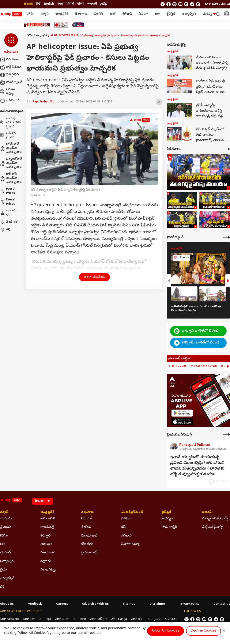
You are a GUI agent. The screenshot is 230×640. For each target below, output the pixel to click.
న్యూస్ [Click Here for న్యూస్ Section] (4, 512)
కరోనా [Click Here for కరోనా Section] (4, 536)
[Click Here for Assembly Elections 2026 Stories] (37, 25)
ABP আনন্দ (62, 619)
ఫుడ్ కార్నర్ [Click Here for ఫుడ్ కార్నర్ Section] (169, 527)
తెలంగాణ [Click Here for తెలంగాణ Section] (87, 512)
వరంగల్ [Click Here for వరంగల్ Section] (86, 518)
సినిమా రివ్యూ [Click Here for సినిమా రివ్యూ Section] (130, 544)
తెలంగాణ (81, 14)
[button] (11, 43)
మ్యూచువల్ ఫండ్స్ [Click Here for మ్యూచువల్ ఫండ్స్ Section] (215, 518)
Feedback (35, 604)
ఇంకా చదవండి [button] (94, 277)
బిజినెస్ (98, 14)
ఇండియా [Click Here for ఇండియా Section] (6, 518)
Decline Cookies (203, 631)
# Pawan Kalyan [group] (203, 366)
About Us (7, 604)
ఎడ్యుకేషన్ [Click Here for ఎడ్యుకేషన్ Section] (7, 578)
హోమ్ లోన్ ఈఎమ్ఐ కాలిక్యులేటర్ (11, 148)
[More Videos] (226, 149)
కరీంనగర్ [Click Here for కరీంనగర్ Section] (87, 544)
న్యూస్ (44, 14)
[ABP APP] (182, 413)
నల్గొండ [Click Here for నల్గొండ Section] (86, 527)
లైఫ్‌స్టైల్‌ (170, 14)
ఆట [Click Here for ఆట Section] (2, 544)
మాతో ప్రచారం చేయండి (217, 4)
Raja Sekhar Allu (43, 102)
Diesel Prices (7, 202)
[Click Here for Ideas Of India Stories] (61, 24)
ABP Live (29, 619)
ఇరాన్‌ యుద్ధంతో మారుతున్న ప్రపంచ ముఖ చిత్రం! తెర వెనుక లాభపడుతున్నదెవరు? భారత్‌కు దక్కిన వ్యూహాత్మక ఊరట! (197, 466)
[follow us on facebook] (168, 4)
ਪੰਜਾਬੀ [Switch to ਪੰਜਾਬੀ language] (70, 4)
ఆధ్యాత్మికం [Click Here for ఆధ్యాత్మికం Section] (7, 561)
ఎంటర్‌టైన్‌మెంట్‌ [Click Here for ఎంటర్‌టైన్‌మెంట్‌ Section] (132, 512)
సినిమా (143, 14)
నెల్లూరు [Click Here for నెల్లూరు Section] (45, 561)
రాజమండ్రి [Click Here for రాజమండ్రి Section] (47, 527)
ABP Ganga (119, 619)
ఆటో (113, 14)
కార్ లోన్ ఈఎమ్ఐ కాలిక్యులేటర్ (11, 178)
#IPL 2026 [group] (179, 366)
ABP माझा (79, 619)
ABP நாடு (154, 619)
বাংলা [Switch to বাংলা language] (80, 4)
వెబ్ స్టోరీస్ (9, 75)
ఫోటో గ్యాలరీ (11, 82)
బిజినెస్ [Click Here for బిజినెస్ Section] (207, 512)
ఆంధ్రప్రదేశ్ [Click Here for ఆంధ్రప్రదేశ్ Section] (47, 512)
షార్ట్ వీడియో (11, 67)
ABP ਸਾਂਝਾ (137, 619)
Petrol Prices (7, 191)
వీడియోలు (9, 59)
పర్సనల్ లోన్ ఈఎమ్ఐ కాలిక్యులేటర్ (11, 163)
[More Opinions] (226, 434)
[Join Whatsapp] (198, 4)
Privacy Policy (189, 604)
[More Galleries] (226, 237)
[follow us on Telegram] (192, 4)
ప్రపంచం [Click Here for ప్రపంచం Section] (6, 527)
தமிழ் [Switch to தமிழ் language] (103, 4)
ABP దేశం (171, 619)
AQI (6, 229)
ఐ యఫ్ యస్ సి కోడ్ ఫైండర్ (10, 123)
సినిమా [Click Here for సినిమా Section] (126, 518)
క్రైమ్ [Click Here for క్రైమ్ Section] (3, 570)
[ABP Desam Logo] (11, 14)
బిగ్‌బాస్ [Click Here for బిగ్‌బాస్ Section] (126, 536)
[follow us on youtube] (180, 4)
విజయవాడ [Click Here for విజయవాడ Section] (48, 552)
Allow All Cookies (165, 631)
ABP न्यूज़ (45, 619)
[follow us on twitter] (162, 4)
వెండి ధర (9, 222)
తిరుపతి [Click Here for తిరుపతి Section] (46, 544)
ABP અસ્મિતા (98, 619)
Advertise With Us (95, 604)
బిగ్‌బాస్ (127, 14)
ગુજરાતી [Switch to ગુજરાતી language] (92, 4)
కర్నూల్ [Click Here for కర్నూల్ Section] (45, 536)
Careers (62, 604)
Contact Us (222, 604)
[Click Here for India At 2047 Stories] (78, 24)
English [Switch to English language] (49, 4)
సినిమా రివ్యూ (7, 92)
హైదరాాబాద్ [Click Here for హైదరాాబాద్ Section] (89, 552)
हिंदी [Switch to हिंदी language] (38, 4)
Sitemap (129, 604)
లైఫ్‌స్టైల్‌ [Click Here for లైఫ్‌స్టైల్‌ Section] (166, 512)
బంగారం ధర (8, 213)
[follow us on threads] (174, 4)
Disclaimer (157, 604)
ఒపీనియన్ (9, 100)
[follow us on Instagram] (186, 4)
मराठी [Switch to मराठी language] (60, 4)
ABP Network (9, 619)
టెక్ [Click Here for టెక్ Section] (2, 587)
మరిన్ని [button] (209, 14)
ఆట (157, 14)
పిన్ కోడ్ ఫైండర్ (8, 136)
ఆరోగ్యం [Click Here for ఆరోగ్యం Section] (167, 518)
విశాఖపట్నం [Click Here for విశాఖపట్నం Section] (48, 570)
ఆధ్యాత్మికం (189, 14)
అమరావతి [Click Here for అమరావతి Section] (47, 518)
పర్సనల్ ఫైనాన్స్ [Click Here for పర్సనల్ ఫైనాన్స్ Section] (212, 527)
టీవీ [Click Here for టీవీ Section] (123, 527)
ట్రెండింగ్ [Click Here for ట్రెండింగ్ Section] (5, 552)
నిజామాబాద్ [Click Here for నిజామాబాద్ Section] (89, 536)
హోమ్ (30, 14)
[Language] (42, 501)
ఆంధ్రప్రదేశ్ (61, 14)
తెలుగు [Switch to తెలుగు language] (28, 4)
